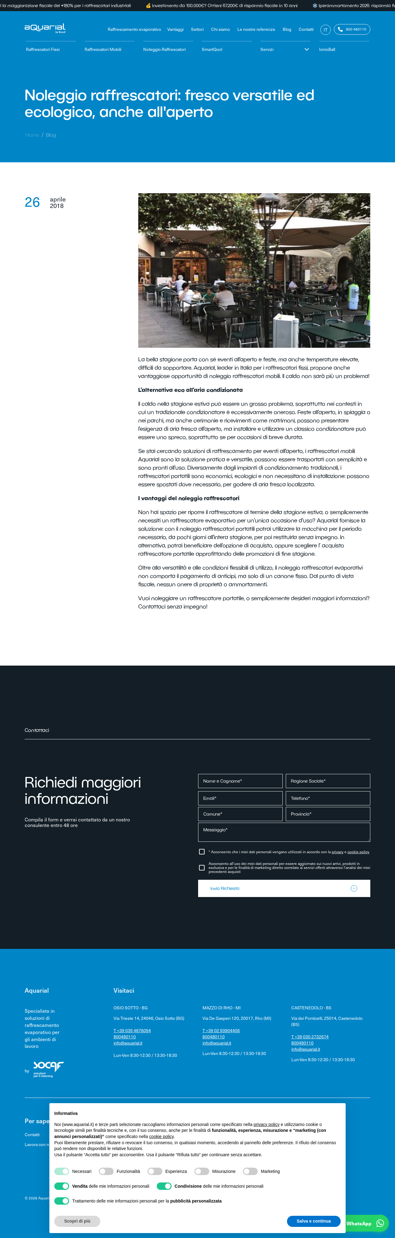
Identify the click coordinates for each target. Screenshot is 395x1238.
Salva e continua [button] (314, 1221)
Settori (197, 29)
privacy (337, 851)
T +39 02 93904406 (221, 1030)
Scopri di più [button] (77, 1221)
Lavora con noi (38, 1144)
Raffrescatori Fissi (43, 49)
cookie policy (358, 851)
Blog (287, 29)
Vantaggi (175, 29)
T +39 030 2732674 (310, 1036)
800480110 (125, 1036)
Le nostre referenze (256, 29)
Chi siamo (220, 29)
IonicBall (327, 49)
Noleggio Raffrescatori (164, 49)
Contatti (306, 29)
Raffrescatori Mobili (103, 49)
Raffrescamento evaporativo (134, 29)
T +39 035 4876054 (132, 1030)
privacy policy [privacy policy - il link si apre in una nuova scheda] (267, 1124)
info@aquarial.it (128, 1043)
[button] (352, 1223)
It (325, 30)
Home (32, 135)
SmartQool (212, 49)
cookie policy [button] (161, 1136)
